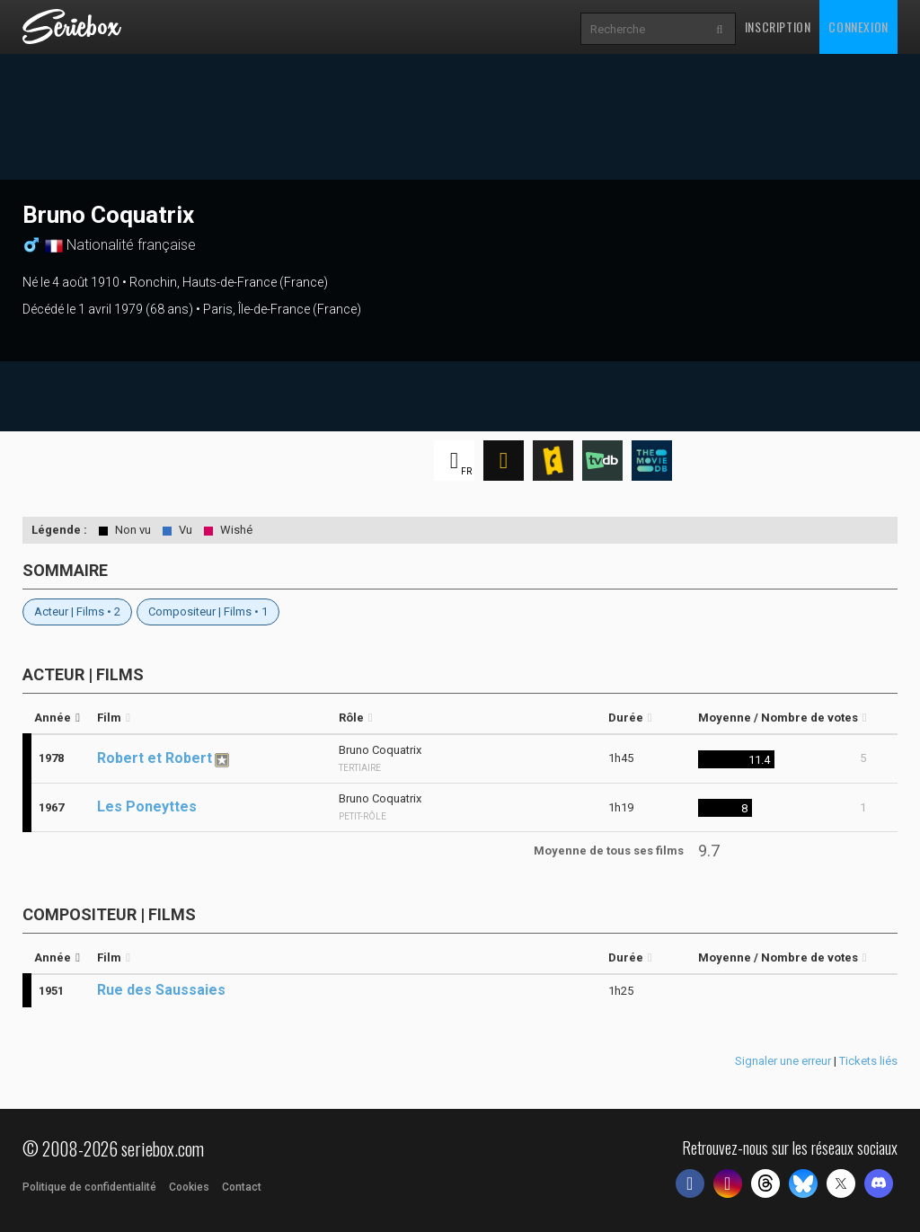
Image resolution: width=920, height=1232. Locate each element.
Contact (241, 1187)
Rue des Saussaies (161, 989)
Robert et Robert (154, 758)
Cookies (189, 1187)
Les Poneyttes (147, 806)
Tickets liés (868, 1061)
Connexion (858, 26)
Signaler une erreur (783, 1061)
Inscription (778, 26)
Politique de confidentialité (89, 1187)
